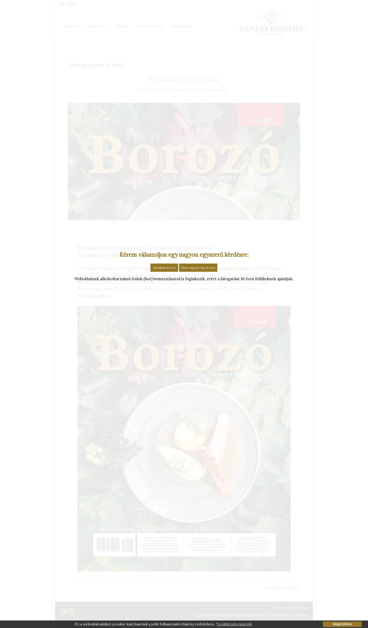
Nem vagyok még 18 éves (198, 267)
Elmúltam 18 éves (164, 267)
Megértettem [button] (342, 624)
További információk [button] (234, 624)
